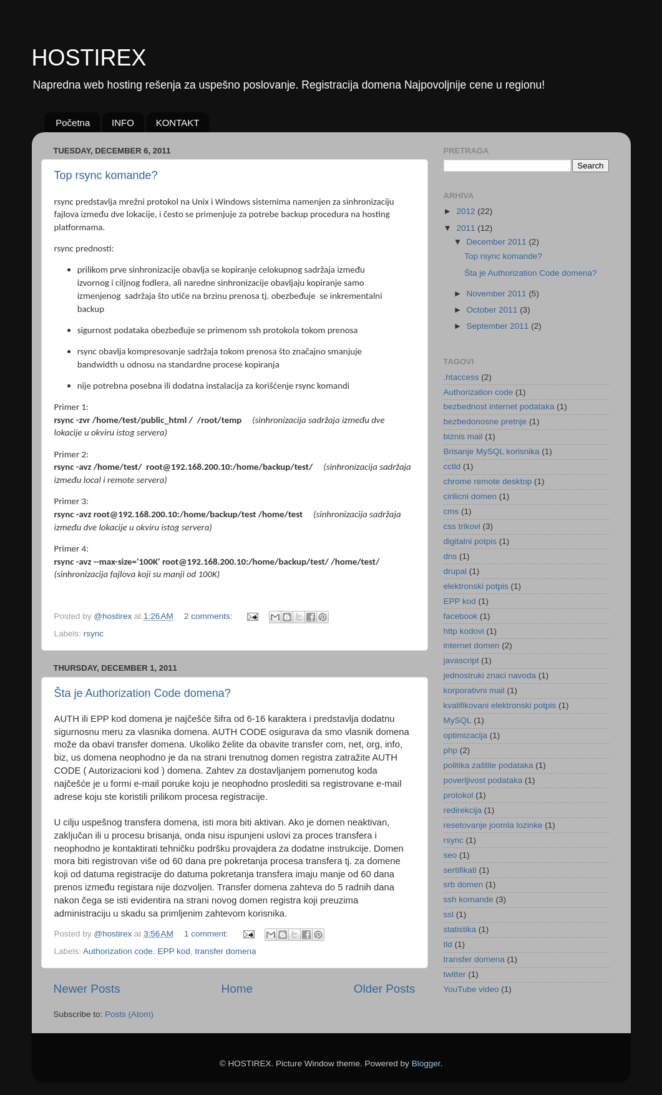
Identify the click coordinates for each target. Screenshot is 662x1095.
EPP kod (173, 951)
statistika (460, 929)
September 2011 (499, 326)
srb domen (464, 884)
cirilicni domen (470, 496)
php (451, 750)
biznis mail (463, 436)
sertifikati (460, 870)
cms (451, 511)
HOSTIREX (89, 58)
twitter (455, 974)
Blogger (426, 1063)
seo (450, 855)
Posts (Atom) (129, 1014)
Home (237, 988)
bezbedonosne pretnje (485, 421)
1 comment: (207, 933)
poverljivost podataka (483, 780)
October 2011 (493, 309)
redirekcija (463, 810)
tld (448, 944)
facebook (461, 616)
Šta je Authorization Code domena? (142, 693)
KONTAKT (178, 122)
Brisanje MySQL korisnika (492, 451)
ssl (449, 914)
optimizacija (466, 735)
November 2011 (498, 293)
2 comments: (209, 616)
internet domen (472, 645)
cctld (452, 466)
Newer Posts (87, 988)
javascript (461, 660)
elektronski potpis (476, 586)
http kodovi (464, 631)
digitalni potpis (470, 541)
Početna (73, 122)
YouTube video (471, 989)
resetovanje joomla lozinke (493, 825)
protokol (459, 795)
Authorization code (118, 951)
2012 (466, 211)
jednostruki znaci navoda (490, 675)
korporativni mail (474, 690)
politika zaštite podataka (488, 765)
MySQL (458, 720)
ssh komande (469, 899)
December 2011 (498, 241)
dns (450, 556)
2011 (466, 228)
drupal (455, 571)
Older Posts (385, 988)
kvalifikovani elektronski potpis (500, 705)
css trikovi (462, 526)
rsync (94, 633)
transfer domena (225, 951)
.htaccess (461, 377)
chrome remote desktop (488, 481)
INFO (123, 122)
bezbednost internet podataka (499, 406)
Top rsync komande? (106, 175)
